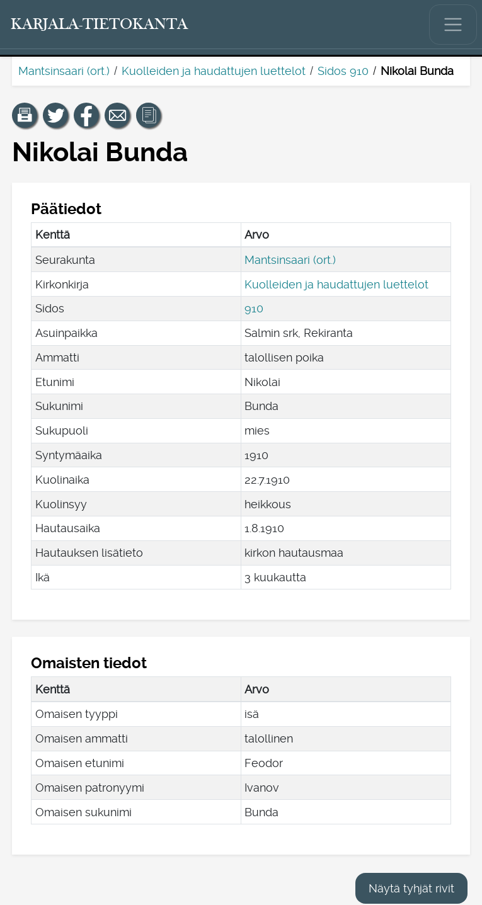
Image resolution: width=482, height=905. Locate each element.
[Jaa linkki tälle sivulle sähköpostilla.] (117, 115)
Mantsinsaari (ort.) (64, 70)
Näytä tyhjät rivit (411, 888)
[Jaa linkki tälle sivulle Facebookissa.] (86, 115)
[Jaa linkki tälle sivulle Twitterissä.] (55, 115)
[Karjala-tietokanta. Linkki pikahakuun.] (99, 24)
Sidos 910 (343, 70)
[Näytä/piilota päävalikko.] (453, 24)
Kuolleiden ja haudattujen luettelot (214, 70)
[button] (24, 115)
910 (253, 308)
